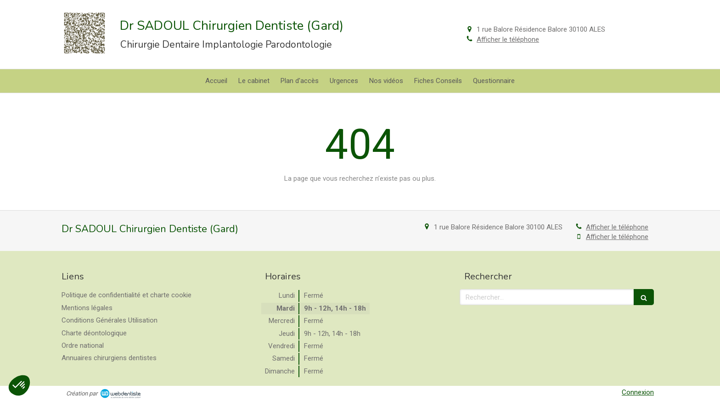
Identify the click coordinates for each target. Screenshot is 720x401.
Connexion (638, 392)
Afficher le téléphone (508, 39)
